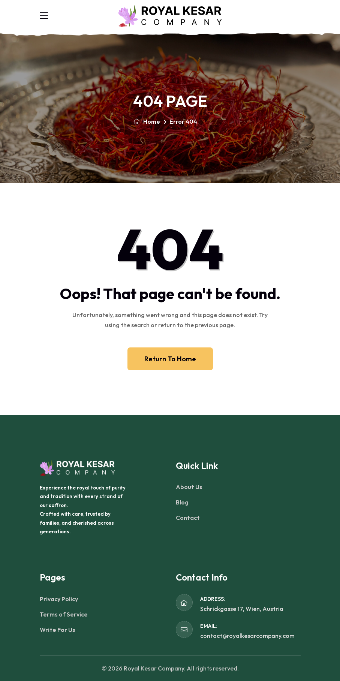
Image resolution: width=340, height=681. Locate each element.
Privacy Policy (59, 599)
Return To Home (170, 359)
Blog (182, 502)
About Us (189, 487)
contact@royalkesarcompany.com (247, 635)
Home (146, 121)
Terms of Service (64, 614)
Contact (188, 517)
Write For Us (57, 629)
